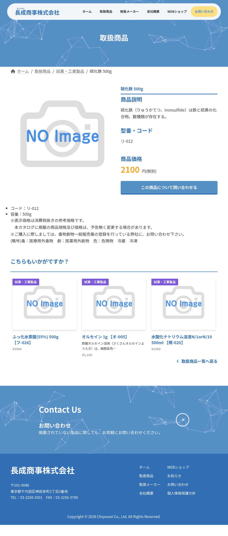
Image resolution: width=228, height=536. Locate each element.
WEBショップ (178, 467)
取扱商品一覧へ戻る (197, 361)
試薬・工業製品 (26, 282)
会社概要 (146, 493)
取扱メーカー (150, 484)
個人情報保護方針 (181, 493)
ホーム (144, 467)
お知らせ (174, 475)
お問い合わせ (178, 484)
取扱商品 (146, 475)
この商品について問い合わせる (169, 187)
